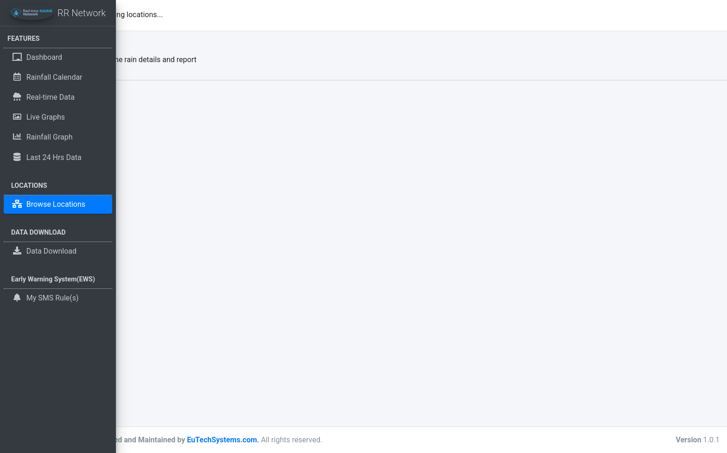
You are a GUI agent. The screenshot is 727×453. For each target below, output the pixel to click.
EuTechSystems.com (335, 439)
